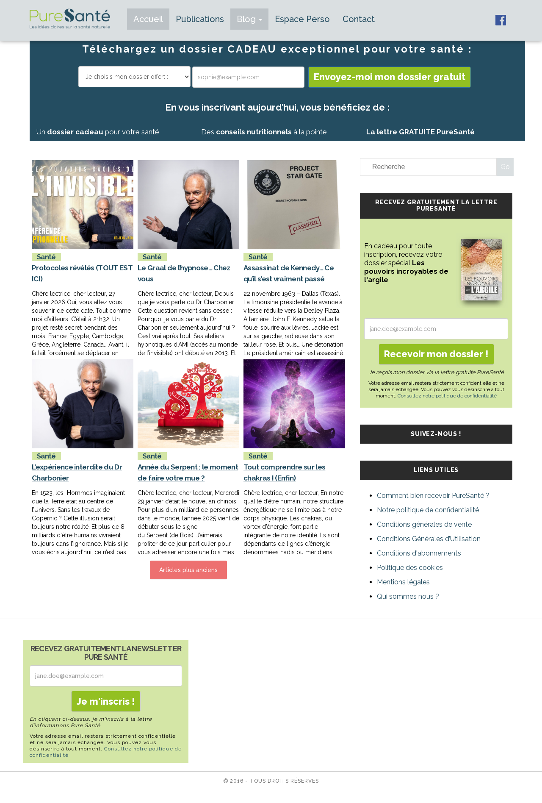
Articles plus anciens (188, 570)
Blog (249, 19)
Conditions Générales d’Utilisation (429, 539)
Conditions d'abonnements (419, 553)
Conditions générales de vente (424, 524)
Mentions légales (403, 582)
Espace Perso (302, 19)
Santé (46, 257)
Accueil (148, 19)
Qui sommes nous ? (408, 596)
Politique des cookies (410, 568)
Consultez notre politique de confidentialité (447, 396)
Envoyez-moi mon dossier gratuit (389, 76)
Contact (359, 19)
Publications (200, 19)
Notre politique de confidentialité (428, 510)
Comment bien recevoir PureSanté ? (433, 496)
